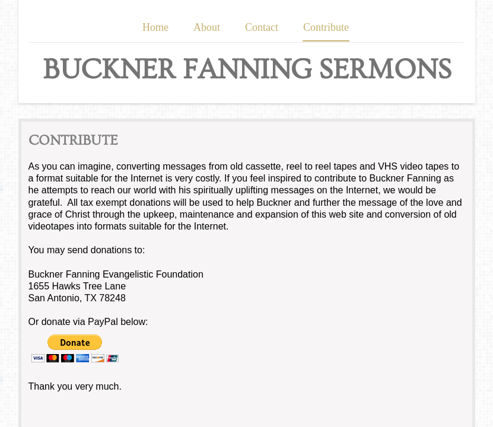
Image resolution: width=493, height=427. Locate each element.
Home (155, 27)
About (206, 27)
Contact (261, 27)
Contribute (326, 27)
